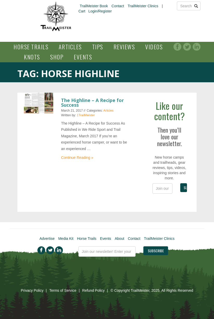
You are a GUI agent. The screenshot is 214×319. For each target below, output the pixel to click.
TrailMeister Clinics (143, 6)
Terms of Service (62, 290)
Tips (97, 47)
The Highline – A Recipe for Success (92, 102)
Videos (154, 47)
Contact (117, 6)
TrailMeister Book (94, 6)
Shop (56, 57)
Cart (81, 11)
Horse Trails (31, 47)
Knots (32, 57)
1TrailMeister (86, 115)
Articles (70, 47)
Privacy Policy (32, 290)
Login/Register (100, 11)
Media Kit (65, 238)
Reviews (124, 47)
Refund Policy (93, 290)
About (119, 238)
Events (83, 57)
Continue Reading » (77, 157)
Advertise (47, 238)
